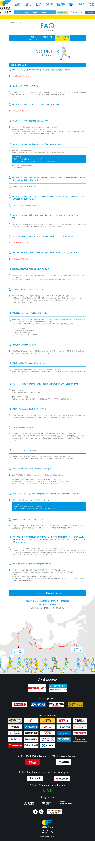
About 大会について (17, 5)
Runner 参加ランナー (49, 5)
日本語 (17, 12)
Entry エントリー (38, 5)
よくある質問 (12, 22)
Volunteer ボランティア (60, 5)
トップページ (4, 22)
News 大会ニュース (27, 5)
